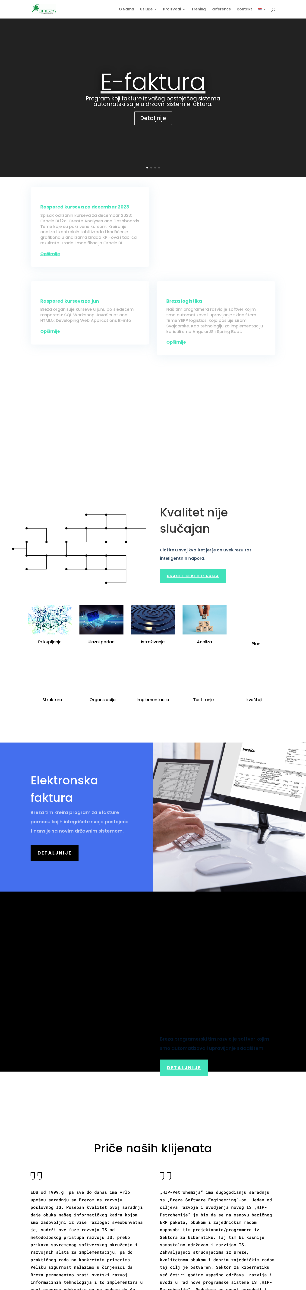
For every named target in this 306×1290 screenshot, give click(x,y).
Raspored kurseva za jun (69, 301)
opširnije (50, 254)
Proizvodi (172, 10)
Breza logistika (184, 301)
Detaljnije (153, 118)
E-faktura (153, 82)
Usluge (146, 10)
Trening (198, 10)
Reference (221, 10)
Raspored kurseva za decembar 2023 (84, 207)
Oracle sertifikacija (193, 576)
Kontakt (244, 10)
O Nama (126, 10)
